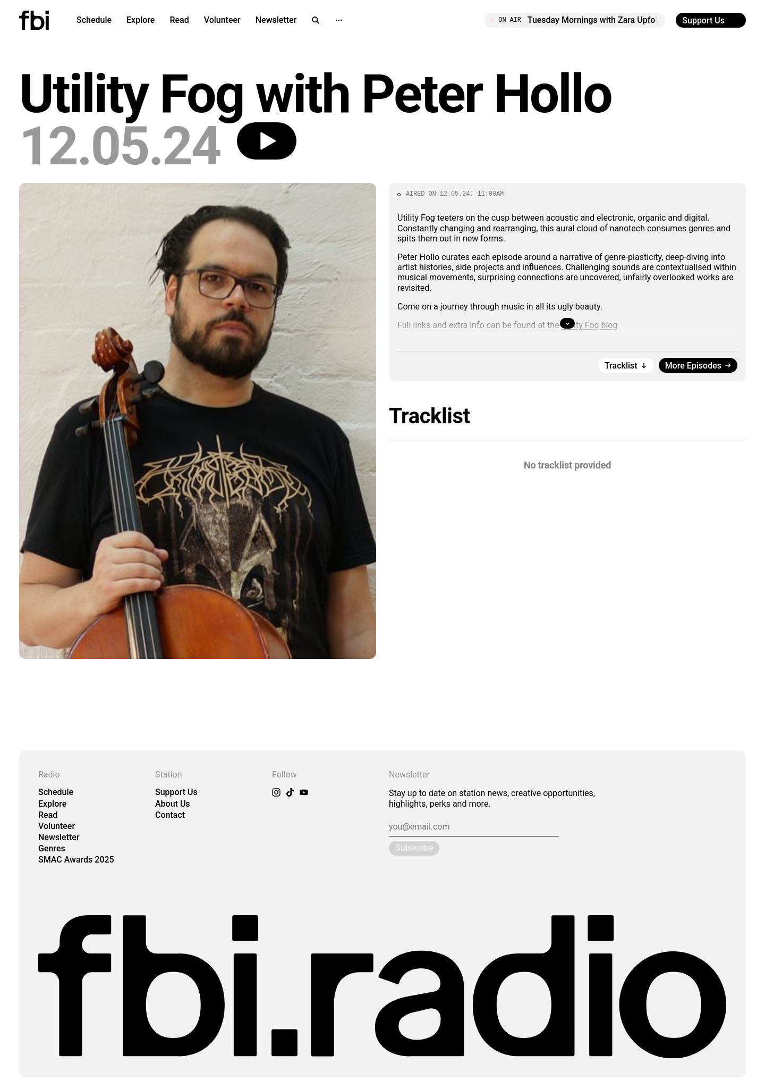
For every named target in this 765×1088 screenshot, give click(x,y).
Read (179, 20)
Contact (170, 815)
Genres (51, 848)
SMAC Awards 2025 (76, 860)
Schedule (94, 20)
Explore (140, 20)
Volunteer (222, 20)
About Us (172, 804)
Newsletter (276, 20)
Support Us (176, 792)
